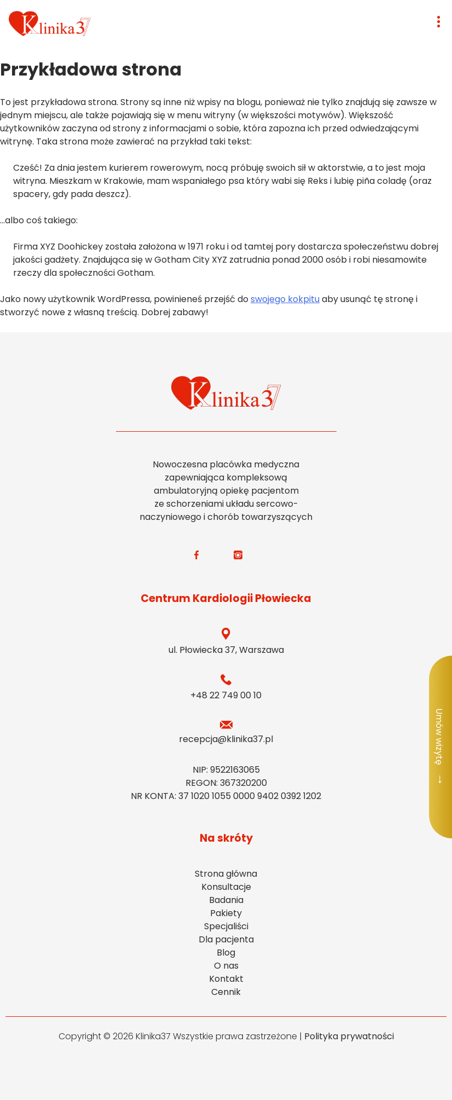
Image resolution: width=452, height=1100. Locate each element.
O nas (226, 965)
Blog (226, 952)
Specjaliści (226, 926)
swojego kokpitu (285, 299)
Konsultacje (226, 887)
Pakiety (226, 913)
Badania (226, 900)
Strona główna (226, 873)
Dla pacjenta (226, 939)
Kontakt (226, 978)
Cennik (226, 992)
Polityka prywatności (349, 1036)
